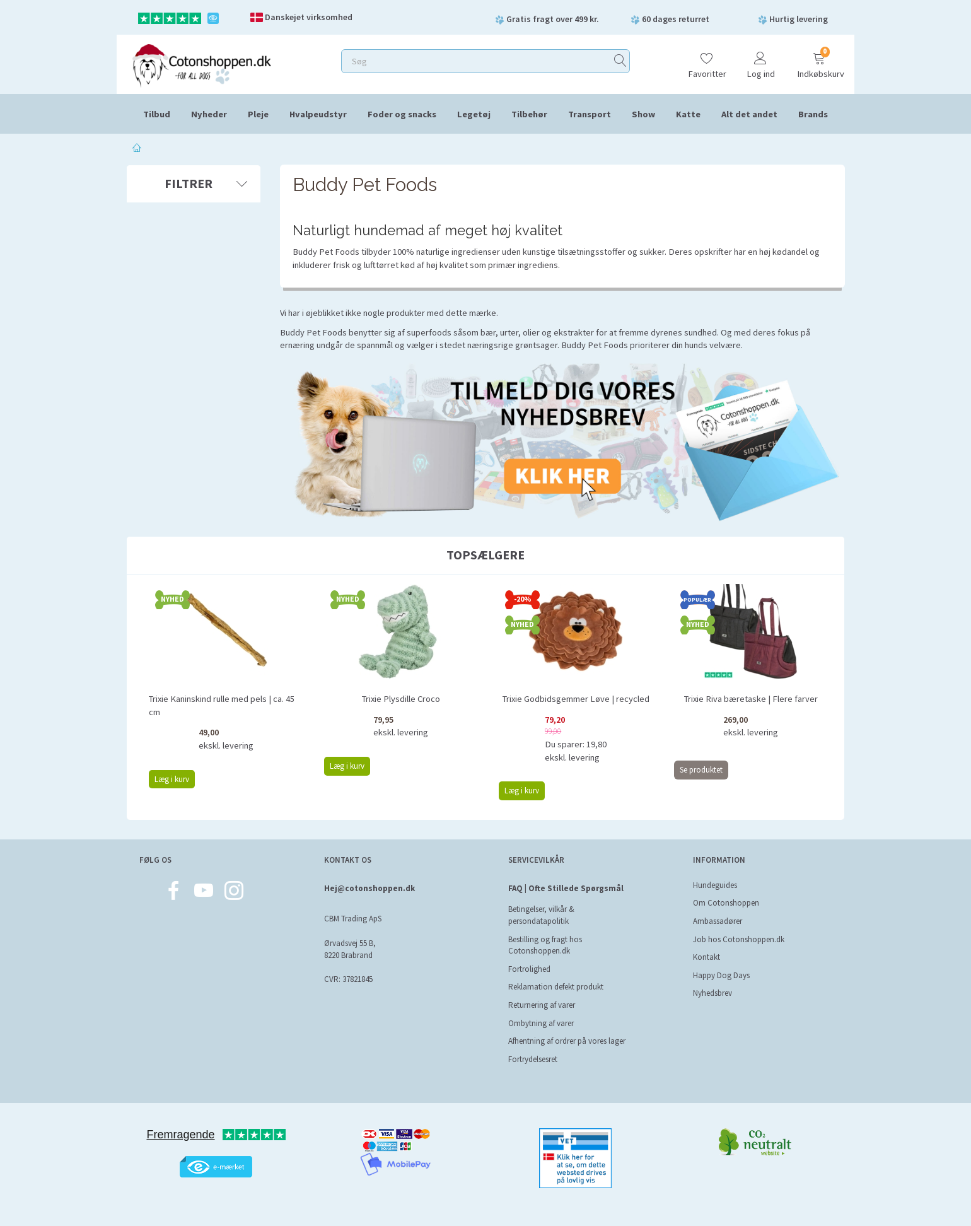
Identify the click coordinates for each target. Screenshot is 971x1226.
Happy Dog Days (721, 975)
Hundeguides (715, 885)
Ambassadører (717, 921)
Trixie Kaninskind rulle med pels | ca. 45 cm (221, 705)
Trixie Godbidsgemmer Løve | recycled (576, 698)
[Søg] (620, 61)
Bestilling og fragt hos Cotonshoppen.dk (545, 945)
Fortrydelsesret (532, 1059)
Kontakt (706, 957)
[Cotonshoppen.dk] (201, 64)
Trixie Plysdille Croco (401, 698)
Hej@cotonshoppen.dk (369, 888)
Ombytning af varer (541, 1023)
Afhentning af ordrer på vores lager (566, 1041)
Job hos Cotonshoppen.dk (738, 939)
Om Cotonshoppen (726, 902)
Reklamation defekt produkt (555, 986)
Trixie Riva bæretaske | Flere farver (751, 698)
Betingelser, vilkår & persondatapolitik (541, 915)
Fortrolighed (529, 969)
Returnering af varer (541, 1005)
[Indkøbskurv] (819, 59)
